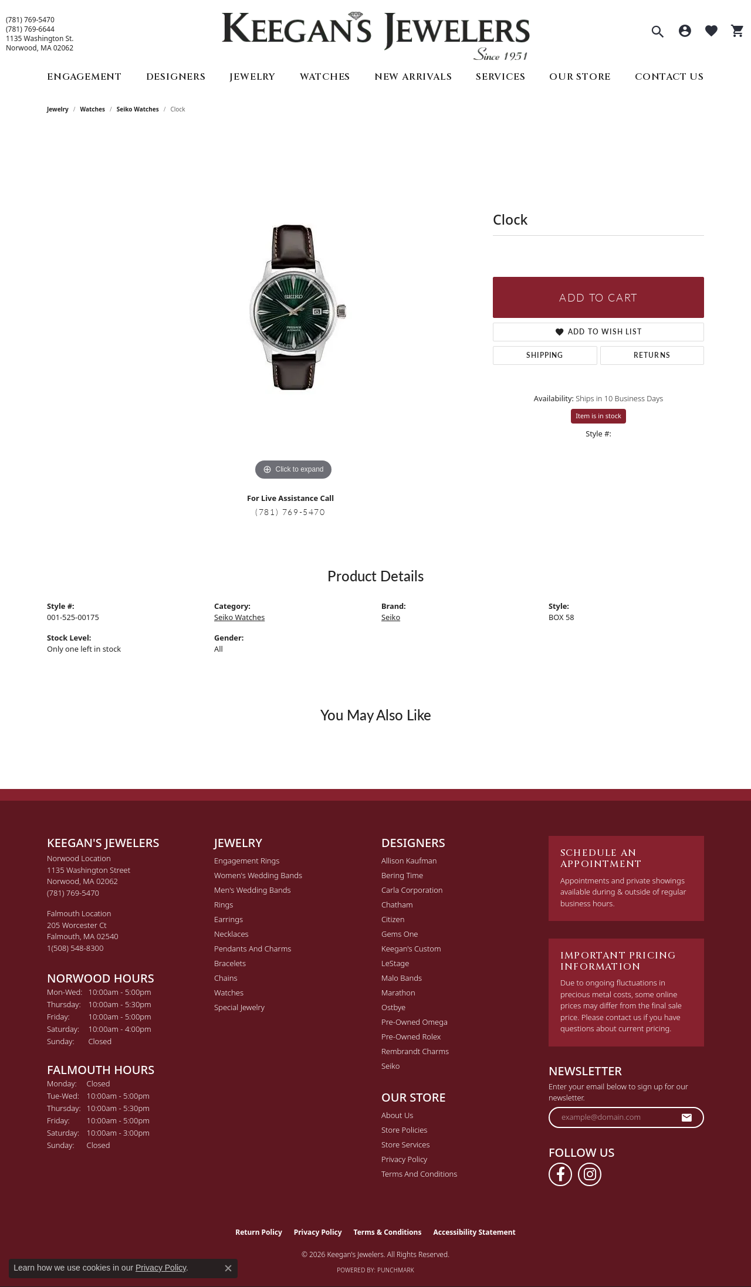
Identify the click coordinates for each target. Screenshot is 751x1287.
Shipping (545, 355)
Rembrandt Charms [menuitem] (415, 1051)
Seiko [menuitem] (390, 1066)
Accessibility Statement (474, 1232)
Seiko (390, 617)
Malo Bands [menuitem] (401, 978)
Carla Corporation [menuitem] (412, 890)
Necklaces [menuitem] (231, 934)
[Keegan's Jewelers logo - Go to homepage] (376, 33)
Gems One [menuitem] (399, 934)
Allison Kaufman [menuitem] (409, 860)
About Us (397, 1115)
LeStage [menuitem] (395, 963)
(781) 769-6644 (30, 29)
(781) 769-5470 (30, 20)
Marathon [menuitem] (398, 992)
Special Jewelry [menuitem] (239, 1007)
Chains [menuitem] (226, 978)
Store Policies (404, 1130)
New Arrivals (413, 76)
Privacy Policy (404, 1159)
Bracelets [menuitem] (230, 963)
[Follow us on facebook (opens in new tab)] (560, 1174)
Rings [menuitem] (223, 904)
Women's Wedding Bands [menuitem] (258, 875)
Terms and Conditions (419, 1174)
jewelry (58, 109)
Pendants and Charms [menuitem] (252, 948)
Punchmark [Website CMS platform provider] (395, 1270)
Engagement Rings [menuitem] (246, 860)
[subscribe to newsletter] (687, 1117)
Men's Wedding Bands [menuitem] (252, 890)
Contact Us (669, 76)
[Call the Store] (73, 893)
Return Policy (258, 1232)
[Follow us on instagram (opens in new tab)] (589, 1174)
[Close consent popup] (228, 1268)
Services (500, 76)
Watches (325, 76)
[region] (293, 307)
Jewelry (252, 76)
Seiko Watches (138, 109)
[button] (657, 32)
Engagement (84, 76)
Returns (652, 355)
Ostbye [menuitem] (393, 1007)
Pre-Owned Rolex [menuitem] (411, 1036)
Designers (176, 76)
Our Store (580, 76)
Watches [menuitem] (228, 992)
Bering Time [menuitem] (402, 875)
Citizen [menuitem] (392, 919)
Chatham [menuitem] (397, 904)
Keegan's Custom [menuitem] (411, 948)
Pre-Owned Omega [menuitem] (414, 1022)
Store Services (405, 1144)
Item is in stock (598, 415)
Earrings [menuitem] (228, 919)
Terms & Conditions (388, 1232)
